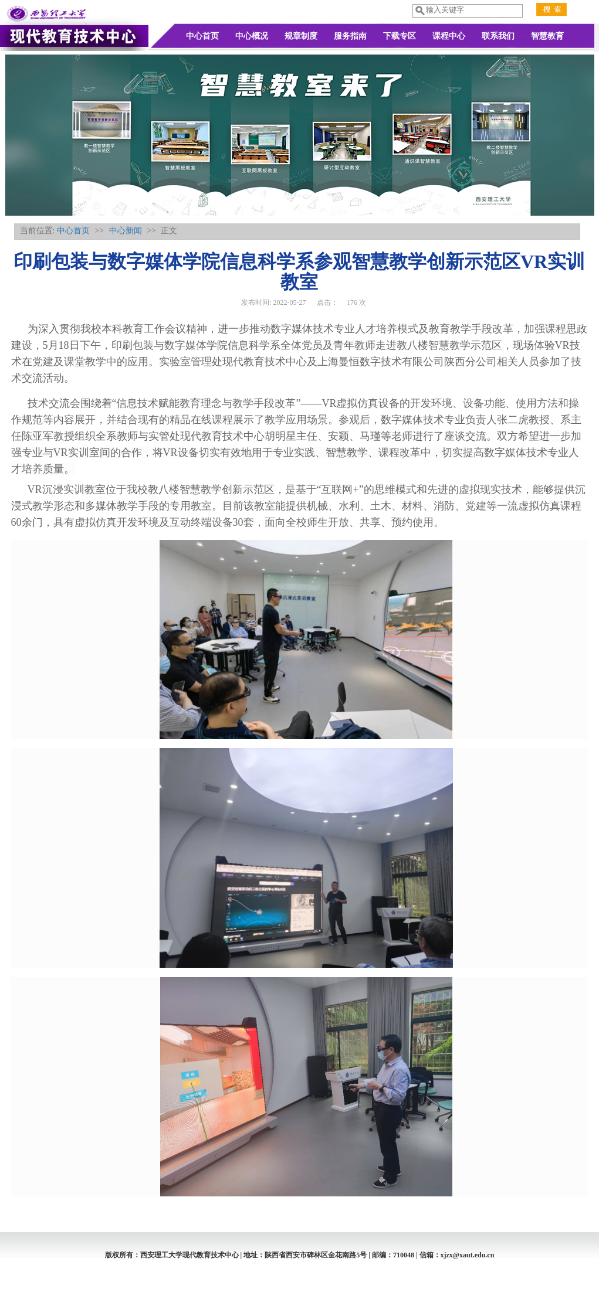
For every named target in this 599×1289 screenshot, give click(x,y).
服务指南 (350, 36)
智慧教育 (547, 36)
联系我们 (498, 36)
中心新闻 (125, 230)
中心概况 (251, 36)
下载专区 (399, 36)
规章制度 (301, 36)
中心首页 (202, 36)
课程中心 (448, 36)
